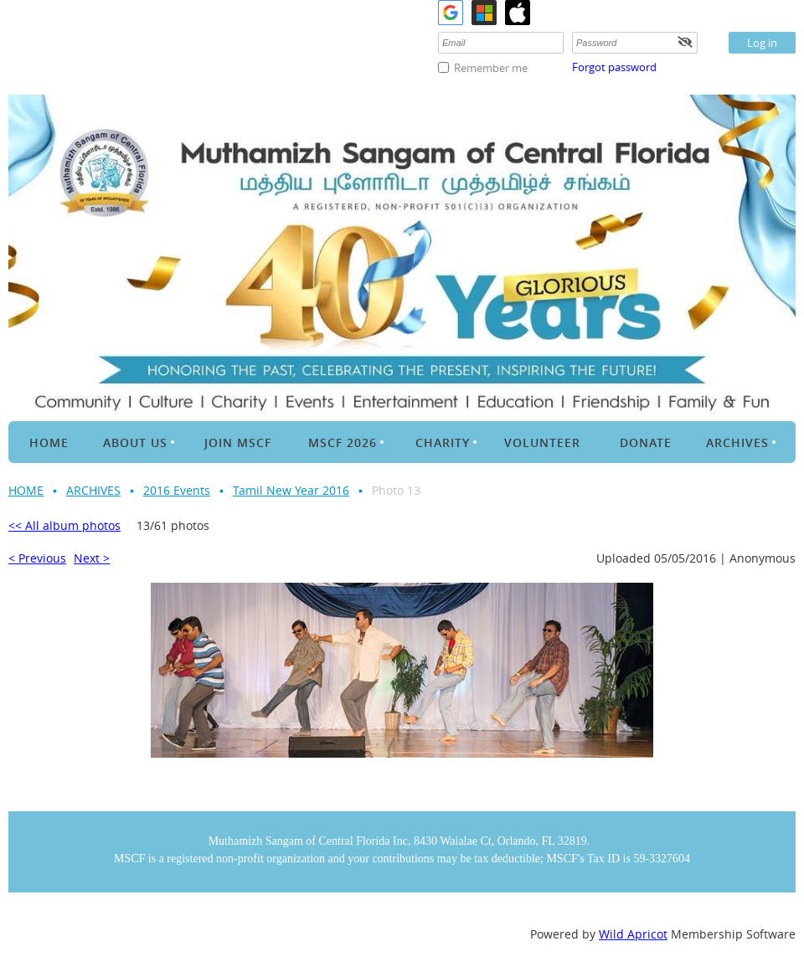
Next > (92, 558)
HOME (26, 490)
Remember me (491, 67)
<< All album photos (64, 525)
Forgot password (614, 67)
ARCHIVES (93, 490)
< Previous (37, 558)
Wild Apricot (633, 934)
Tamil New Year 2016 (291, 490)
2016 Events (176, 490)
